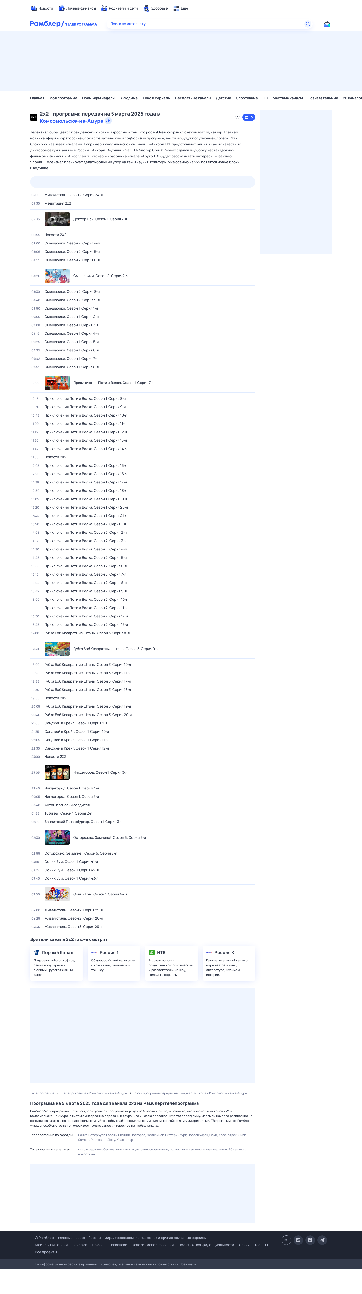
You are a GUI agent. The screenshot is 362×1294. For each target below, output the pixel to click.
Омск (242, 1135)
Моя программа (63, 97)
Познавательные (323, 97)
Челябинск (155, 1135)
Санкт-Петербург (91, 1135)
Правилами (188, 1264)
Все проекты (46, 1252)
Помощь (99, 1244)
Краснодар (125, 1140)
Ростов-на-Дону (103, 1140)
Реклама (79, 1244)
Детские (223, 97)
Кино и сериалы (156, 97)
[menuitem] (41, 8)
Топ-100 (261, 1244)
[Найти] (308, 24)
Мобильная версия (51, 1245)
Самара (83, 1140)
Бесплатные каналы (193, 97)
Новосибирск (198, 1135)
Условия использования (153, 1244)
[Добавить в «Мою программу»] (237, 117)
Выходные (128, 97)
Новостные (86, 1154)
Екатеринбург (175, 1135)
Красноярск (228, 1135)
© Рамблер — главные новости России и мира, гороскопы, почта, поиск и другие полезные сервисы (120, 1237)
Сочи (213, 1135)
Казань (111, 1135)
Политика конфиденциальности (206, 1244)
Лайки (244, 1244)
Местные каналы (288, 97)
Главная (37, 97)
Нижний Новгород (132, 1135)
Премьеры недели (98, 97)
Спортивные (247, 97)
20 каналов (236, 1149)
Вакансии (119, 1244)
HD (265, 97)
